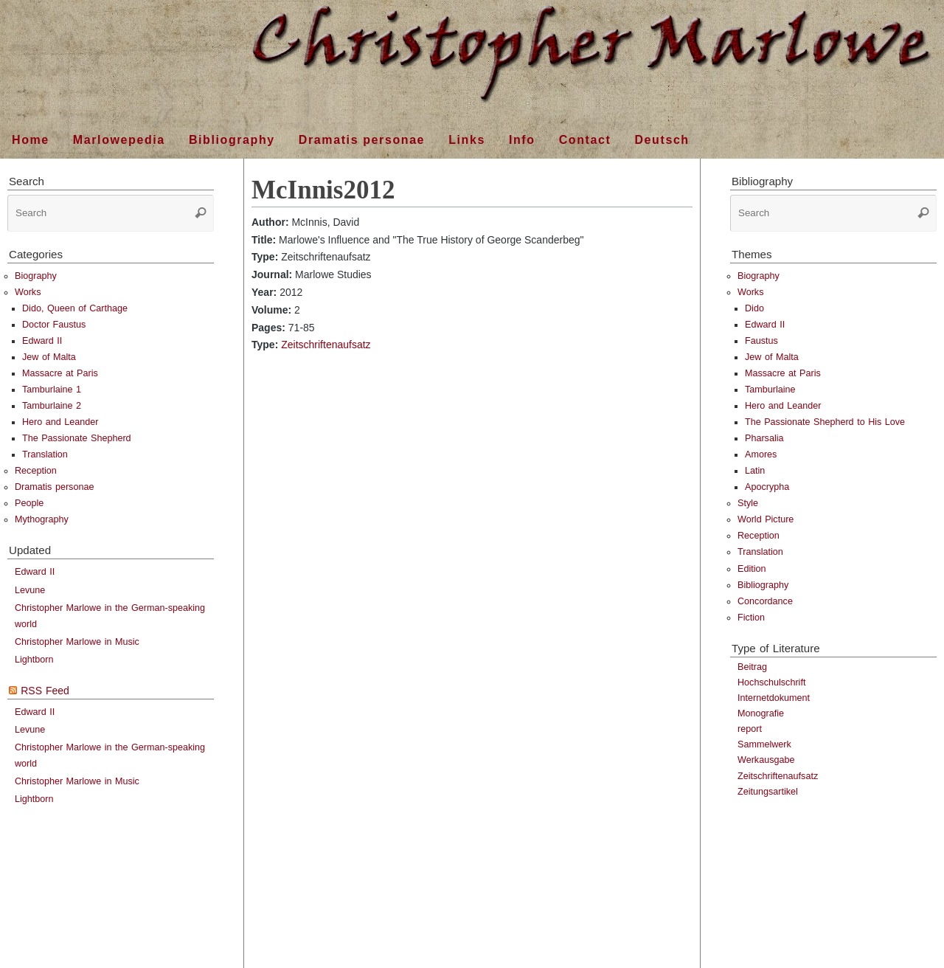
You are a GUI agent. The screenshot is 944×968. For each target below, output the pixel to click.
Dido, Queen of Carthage (75, 308)
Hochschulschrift (771, 682)
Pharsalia (764, 438)
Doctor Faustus (54, 324)
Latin (755, 471)
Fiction (751, 617)
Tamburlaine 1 (51, 389)
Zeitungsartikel (768, 791)
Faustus (761, 341)
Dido (754, 308)
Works (28, 292)
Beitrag (752, 667)
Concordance (765, 601)
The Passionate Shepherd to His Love (825, 422)
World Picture (766, 519)
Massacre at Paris (60, 373)
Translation (45, 454)
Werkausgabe (766, 760)
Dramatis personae (54, 487)
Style (748, 503)
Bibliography (763, 585)
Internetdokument (774, 698)
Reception (36, 471)
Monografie (761, 713)
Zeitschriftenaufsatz (325, 344)
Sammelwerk (764, 744)
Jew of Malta (49, 357)
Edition (752, 569)
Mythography (42, 519)
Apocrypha (767, 487)
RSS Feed (45, 690)
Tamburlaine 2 (51, 406)
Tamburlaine (770, 389)
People (29, 503)
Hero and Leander (60, 422)
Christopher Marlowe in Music (77, 642)
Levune (30, 590)
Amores (761, 454)
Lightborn (34, 659)
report (750, 729)
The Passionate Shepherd (76, 438)
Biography (36, 276)
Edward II (42, 341)
